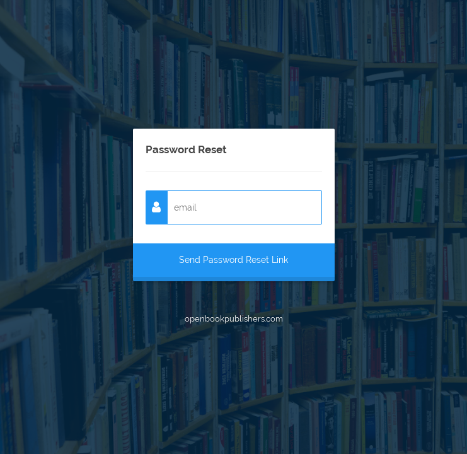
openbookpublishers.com (234, 318)
